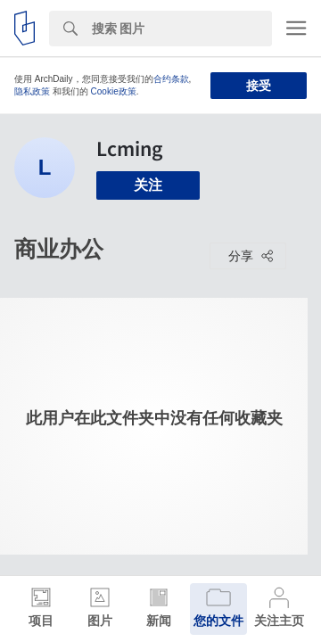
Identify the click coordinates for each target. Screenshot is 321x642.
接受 (258, 85)
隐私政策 (32, 91)
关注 (148, 185)
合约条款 (171, 79)
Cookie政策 (113, 91)
